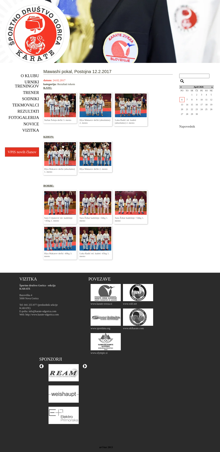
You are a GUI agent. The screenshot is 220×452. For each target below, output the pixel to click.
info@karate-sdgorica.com (42, 311)
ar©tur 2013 (106, 447)
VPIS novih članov (22, 152)
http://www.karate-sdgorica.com (42, 314)
